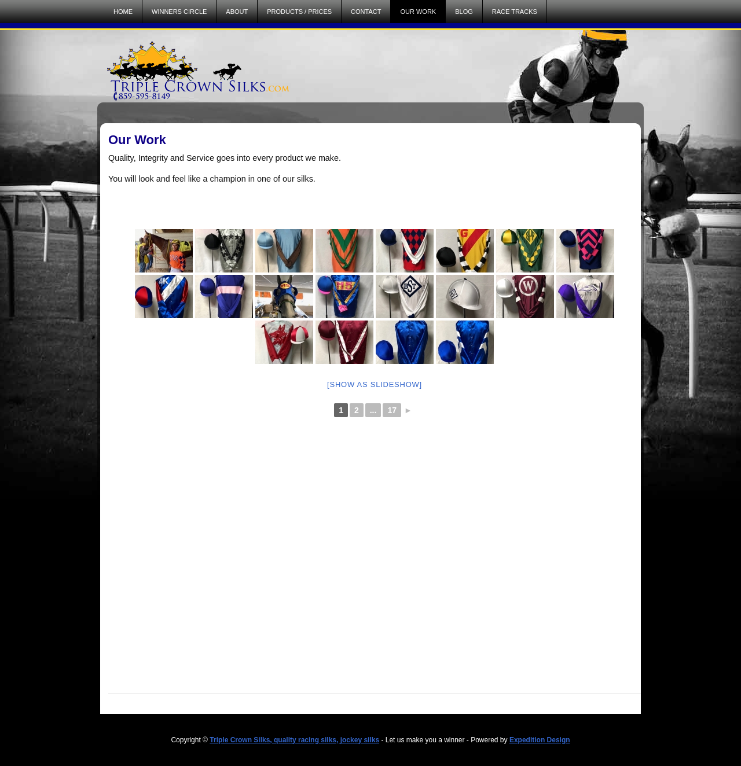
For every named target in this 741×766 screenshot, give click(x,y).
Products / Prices (299, 11)
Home (123, 11)
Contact (366, 11)
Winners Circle (179, 11)
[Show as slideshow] (374, 384)
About (237, 11)
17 (392, 410)
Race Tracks (514, 11)
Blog (464, 11)
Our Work (418, 11)
